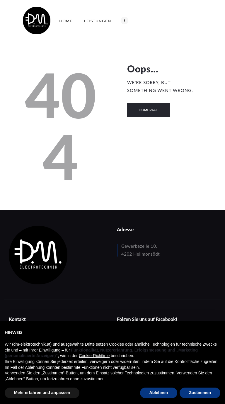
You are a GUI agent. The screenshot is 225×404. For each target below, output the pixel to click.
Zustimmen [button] (200, 392)
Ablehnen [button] (158, 392)
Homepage (148, 110)
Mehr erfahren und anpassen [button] (42, 392)
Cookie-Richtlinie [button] (94, 355)
